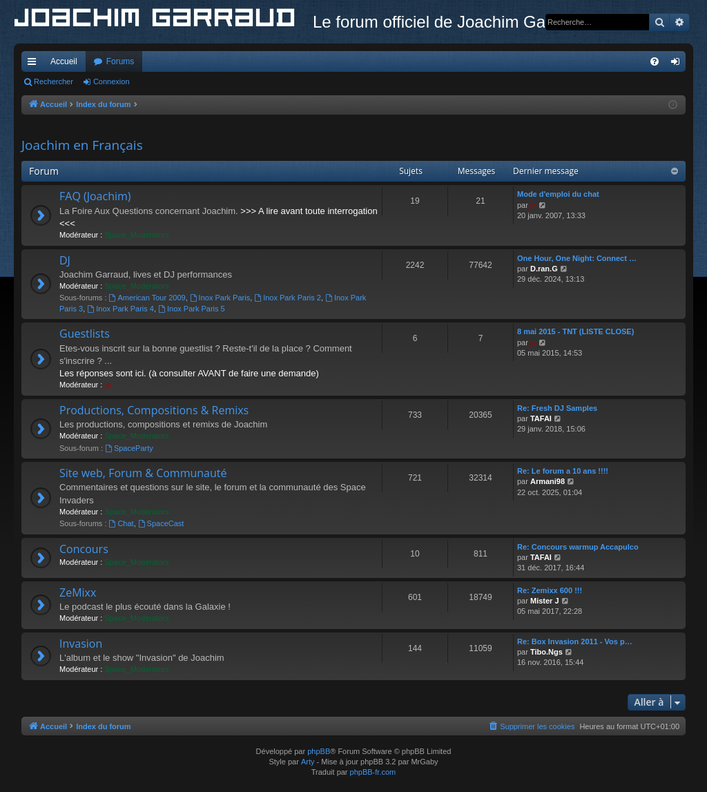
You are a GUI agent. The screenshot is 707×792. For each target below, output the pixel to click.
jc (533, 205)
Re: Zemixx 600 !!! (549, 590)
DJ (64, 260)
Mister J (544, 601)
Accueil (63, 61)
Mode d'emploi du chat (558, 194)
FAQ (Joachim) (95, 196)
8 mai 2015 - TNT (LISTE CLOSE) (575, 331)
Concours (83, 549)
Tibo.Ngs (546, 652)
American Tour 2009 (147, 297)
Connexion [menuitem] (678, 64)
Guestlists (84, 333)
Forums (120, 61)
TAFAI (541, 418)
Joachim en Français (82, 145)
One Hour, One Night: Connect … (577, 258)
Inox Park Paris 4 (120, 309)
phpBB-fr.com (373, 772)
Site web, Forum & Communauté (142, 473)
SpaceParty (129, 448)
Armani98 (547, 481)
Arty (308, 761)
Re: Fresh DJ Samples (557, 408)
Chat (121, 523)
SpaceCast (161, 523)
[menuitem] (654, 61)
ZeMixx (77, 592)
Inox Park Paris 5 (191, 309)
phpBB (318, 751)
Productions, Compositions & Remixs (154, 410)
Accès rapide (34, 64)
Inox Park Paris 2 (287, 297)
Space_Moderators (136, 235)
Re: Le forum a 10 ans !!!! (562, 471)
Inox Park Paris (220, 297)
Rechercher (53, 81)
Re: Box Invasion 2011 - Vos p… (574, 641)
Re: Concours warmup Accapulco (578, 547)
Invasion (80, 643)
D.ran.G (544, 268)
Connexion (111, 81)
